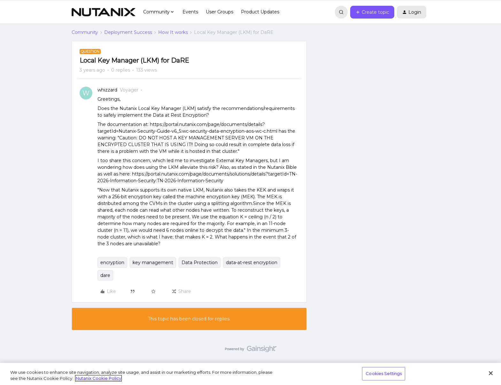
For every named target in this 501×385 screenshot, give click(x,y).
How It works (173, 32)
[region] (250, 374)
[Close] (491, 373)
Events (190, 12)
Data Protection (199, 262)
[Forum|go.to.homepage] (103, 12)
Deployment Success (128, 32)
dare (105, 275)
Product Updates (260, 12)
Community (85, 32)
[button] (372, 12)
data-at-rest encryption (251, 262)
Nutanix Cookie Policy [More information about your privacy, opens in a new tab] (98, 378)
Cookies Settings (384, 373)
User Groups (219, 12)
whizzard (107, 90)
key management (153, 262)
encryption (112, 262)
